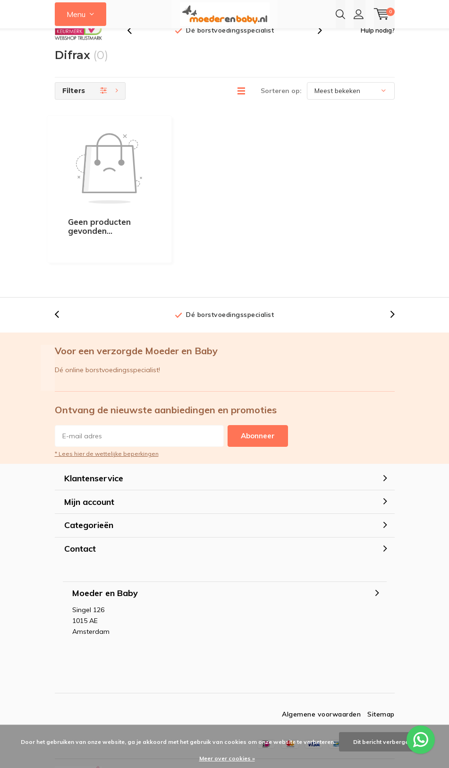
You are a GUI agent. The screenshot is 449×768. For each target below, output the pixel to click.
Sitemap (381, 672)
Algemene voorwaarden (321, 672)
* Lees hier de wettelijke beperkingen (107, 411)
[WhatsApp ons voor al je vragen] (421, 739)
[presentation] (134, 44)
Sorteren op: (281, 105)
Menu (76, 14)
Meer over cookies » (227, 758)
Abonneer (258, 393)
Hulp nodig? (378, 44)
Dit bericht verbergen (382, 741)
